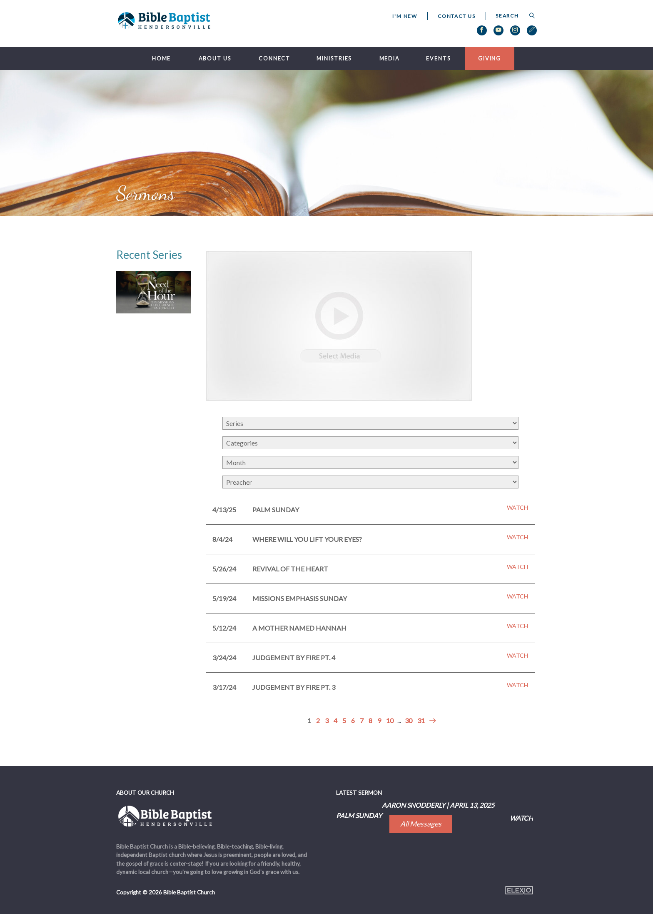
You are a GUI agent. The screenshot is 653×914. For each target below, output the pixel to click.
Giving (489, 58)
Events (438, 58)
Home (161, 58)
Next (431, 720)
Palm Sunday (275, 509)
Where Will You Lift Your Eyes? (307, 539)
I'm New (404, 16)
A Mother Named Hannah (299, 628)
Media (389, 58)
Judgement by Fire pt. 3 (293, 687)
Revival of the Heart (290, 569)
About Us (215, 58)
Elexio (519, 890)
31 (421, 720)
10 (390, 720)
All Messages (420, 823)
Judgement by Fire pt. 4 (293, 657)
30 (408, 720)
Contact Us (457, 16)
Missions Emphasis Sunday (299, 598)
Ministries (334, 58)
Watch (517, 507)
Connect (274, 58)
